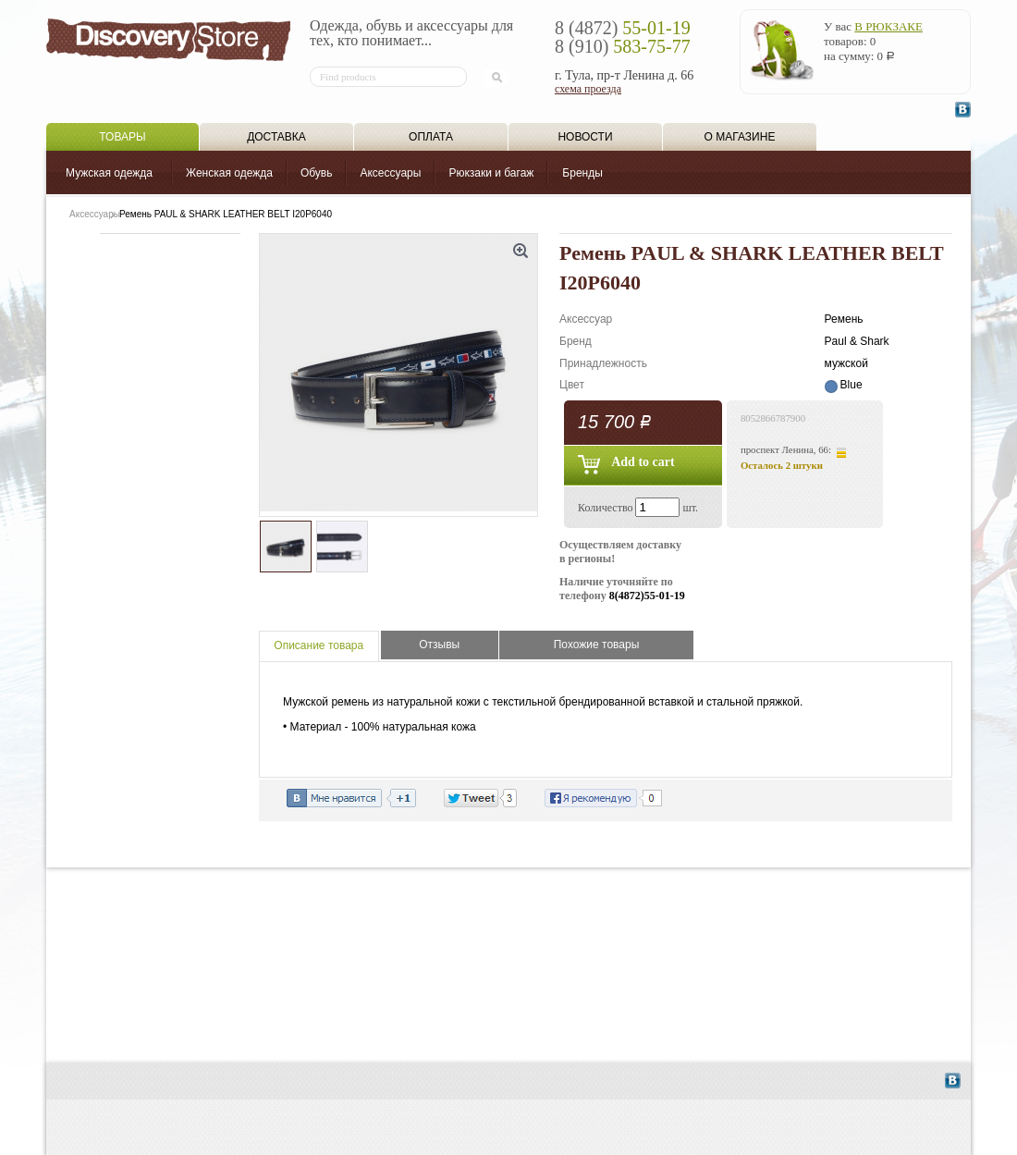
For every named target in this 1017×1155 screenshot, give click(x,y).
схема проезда (588, 88)
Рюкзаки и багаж (490, 172)
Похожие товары (597, 644)
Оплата (431, 136)
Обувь (316, 172)
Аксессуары (390, 172)
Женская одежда (229, 172)
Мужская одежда (109, 172)
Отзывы (439, 644)
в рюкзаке (888, 26)
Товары (122, 136)
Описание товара (318, 645)
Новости (585, 136)
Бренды (582, 172)
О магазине (740, 136)
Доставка (276, 136)
